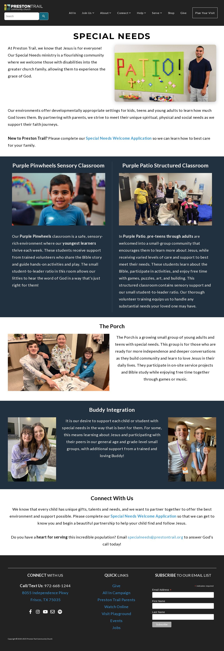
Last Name (158, 612)
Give (183, 12)
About (105, 12)
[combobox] (21, 16)
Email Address (162, 590)
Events (116, 620)
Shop (171, 12)
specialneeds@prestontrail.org (155, 537)
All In (72, 12)
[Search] (43, 16)
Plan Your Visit (205, 12)
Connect (124, 12)
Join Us (88, 12)
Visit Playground (116, 613)
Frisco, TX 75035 (45, 599)
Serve (157, 12)
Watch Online (116, 606)
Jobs (116, 627)
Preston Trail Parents (116, 599)
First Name (158, 601)
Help (141, 12)
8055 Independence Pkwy (45, 592)
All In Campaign (116, 592)
